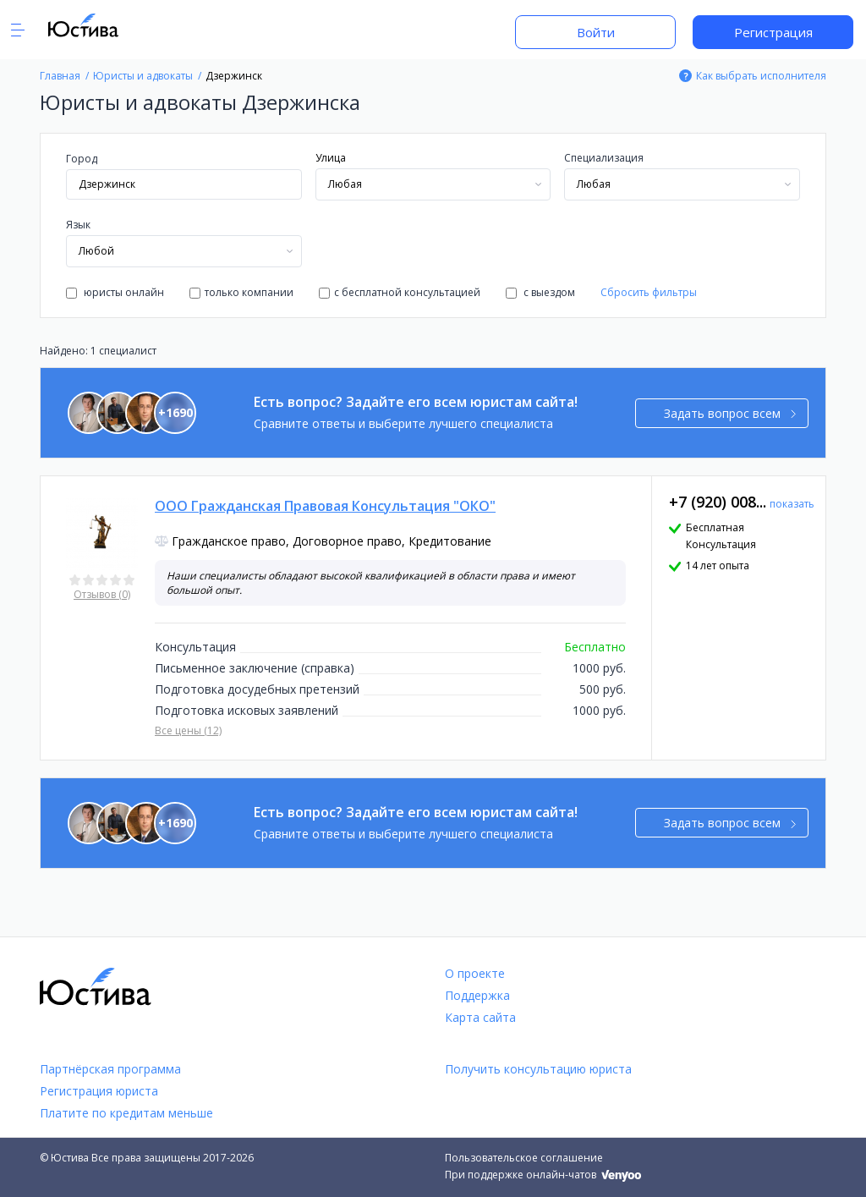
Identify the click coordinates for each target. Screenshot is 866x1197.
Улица (330, 158)
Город (81, 158)
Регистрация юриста (99, 1091)
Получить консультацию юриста (538, 1069)
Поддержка (477, 995)
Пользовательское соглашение (524, 1157)
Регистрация (773, 32)
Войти (596, 32)
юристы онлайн (115, 292)
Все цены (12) (188, 730)
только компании (241, 292)
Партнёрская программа (110, 1069)
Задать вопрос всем (730, 413)
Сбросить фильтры (648, 292)
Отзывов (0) (102, 594)
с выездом (540, 292)
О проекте (475, 973)
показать (792, 504)
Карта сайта (480, 1017)
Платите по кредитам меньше (126, 1113)
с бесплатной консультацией (399, 292)
